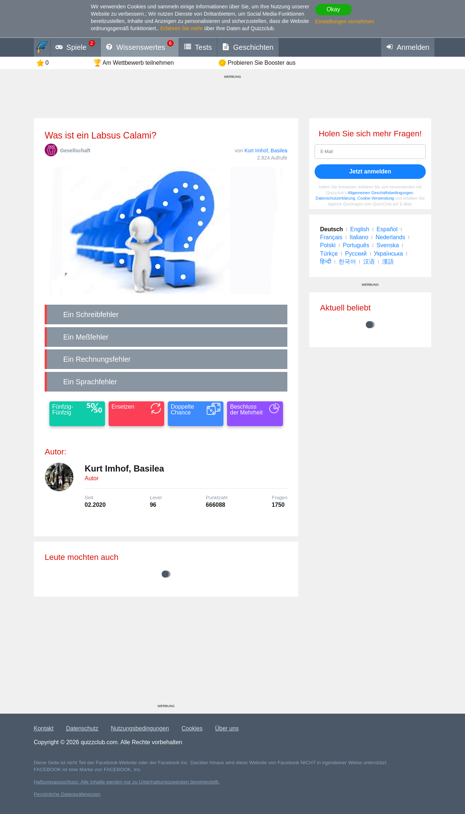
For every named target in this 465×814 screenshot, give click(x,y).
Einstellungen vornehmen (344, 21)
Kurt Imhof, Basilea (265, 150)
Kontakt (43, 728)
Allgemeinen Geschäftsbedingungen (380, 193)
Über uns (227, 728)
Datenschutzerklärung (335, 198)
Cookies (192, 728)
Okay (333, 9)
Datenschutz (82, 728)
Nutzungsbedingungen (140, 728)
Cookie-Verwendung (375, 198)
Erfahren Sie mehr (181, 28)
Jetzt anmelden (370, 171)
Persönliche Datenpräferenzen (67, 794)
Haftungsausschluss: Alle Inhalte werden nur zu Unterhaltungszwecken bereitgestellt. (127, 782)
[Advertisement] (166, 653)
